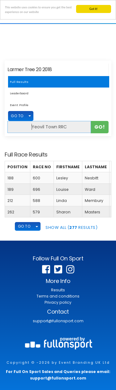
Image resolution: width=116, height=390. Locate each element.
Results (58, 290)
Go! (99, 126)
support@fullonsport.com (58, 321)
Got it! (93, 9)
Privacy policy (58, 302)
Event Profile (19, 105)
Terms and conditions (58, 296)
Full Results (19, 82)
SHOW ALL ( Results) (71, 227)
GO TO (17, 115)
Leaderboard (19, 93)
